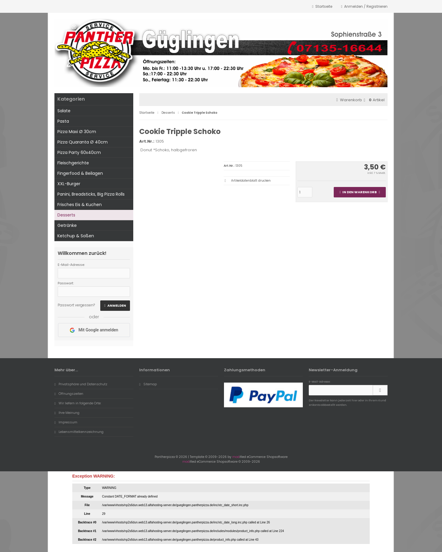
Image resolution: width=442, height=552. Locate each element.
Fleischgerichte (73, 163)
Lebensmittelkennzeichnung (79, 431)
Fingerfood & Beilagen (80, 173)
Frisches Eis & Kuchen (79, 205)
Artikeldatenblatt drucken (251, 180)
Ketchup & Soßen (75, 236)
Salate (63, 111)
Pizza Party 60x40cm (79, 152)
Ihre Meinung (66, 412)
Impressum (65, 422)
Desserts (66, 215)
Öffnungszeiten (68, 393)
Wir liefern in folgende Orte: (77, 403)
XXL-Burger (68, 184)
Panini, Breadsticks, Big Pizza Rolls (91, 194)
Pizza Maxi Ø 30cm (76, 132)
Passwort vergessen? (76, 305)
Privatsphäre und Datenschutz (80, 384)
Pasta (63, 121)
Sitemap (148, 384)
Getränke (67, 225)
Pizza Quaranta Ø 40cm (82, 142)
